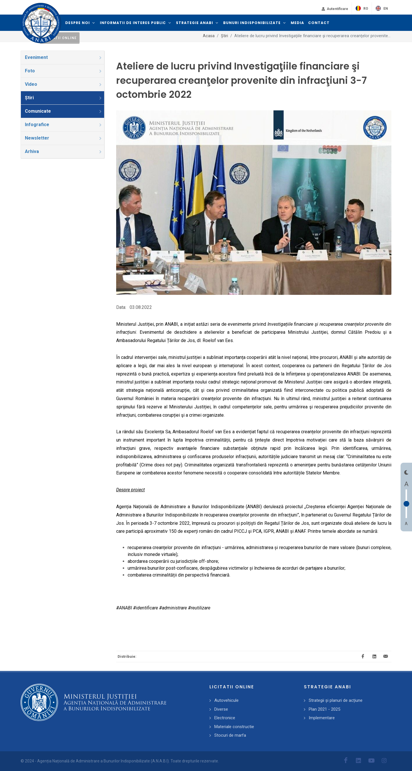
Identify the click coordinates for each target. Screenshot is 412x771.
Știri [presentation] (63, 97)
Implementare (322, 717)
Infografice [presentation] (63, 124)
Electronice (224, 717)
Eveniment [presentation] (63, 57)
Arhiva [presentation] (63, 151)
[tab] (63, 57)
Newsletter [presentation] (63, 138)
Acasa (209, 35)
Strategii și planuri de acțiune (336, 700)
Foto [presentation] (63, 70)
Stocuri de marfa (230, 735)
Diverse (221, 709)
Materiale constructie (234, 726)
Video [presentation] (63, 84)
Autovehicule (226, 700)
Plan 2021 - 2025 (324, 709)
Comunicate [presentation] (63, 111)
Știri (224, 35)
